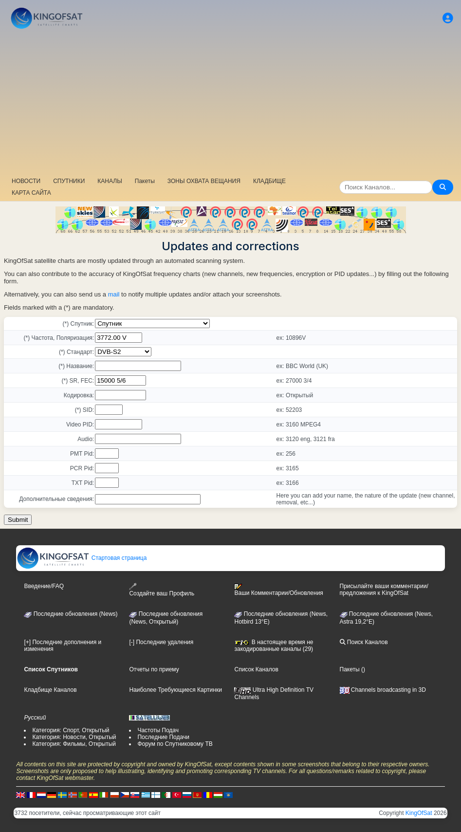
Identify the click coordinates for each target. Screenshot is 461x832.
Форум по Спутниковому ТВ (174, 743)
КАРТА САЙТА (31, 192)
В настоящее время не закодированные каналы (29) (273, 645)
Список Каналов (256, 669)
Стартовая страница (82, 558)
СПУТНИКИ (69, 181)
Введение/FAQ (44, 586)
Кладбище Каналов (50, 689)
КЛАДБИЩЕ (269, 181)
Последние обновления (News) (70, 613)
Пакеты (145, 181)
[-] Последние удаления (161, 642)
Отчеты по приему (154, 669)
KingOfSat (419, 813)
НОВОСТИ (26, 181)
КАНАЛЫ (109, 181)
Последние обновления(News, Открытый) (166, 617)
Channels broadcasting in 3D (383, 689)
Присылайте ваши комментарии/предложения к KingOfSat (384, 589)
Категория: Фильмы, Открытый (74, 743)
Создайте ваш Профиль (161, 590)
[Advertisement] (230, 105)
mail (114, 294)
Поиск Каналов (364, 642)
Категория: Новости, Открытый (74, 737)
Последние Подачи (163, 737)
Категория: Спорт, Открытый (70, 730)
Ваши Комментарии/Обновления (278, 590)
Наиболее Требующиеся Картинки (175, 689)
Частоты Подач (158, 730)
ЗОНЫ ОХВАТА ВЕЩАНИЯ (203, 181)
